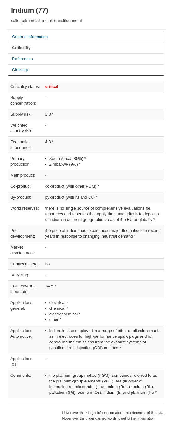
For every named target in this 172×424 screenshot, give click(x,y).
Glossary (20, 69)
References (22, 58)
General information (30, 36)
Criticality (21, 47)
